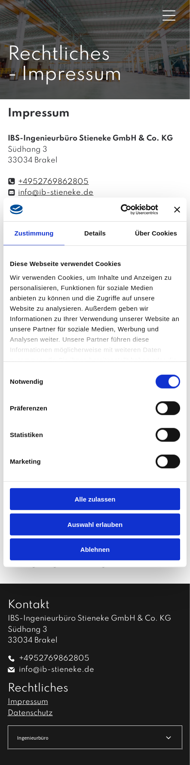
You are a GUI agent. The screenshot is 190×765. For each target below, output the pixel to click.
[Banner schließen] (177, 209)
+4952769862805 (53, 182)
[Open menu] (168, 15)
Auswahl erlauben (95, 524)
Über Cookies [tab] (156, 233)
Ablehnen (95, 549)
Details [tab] (95, 233)
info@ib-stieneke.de (55, 192)
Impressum (28, 702)
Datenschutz (30, 713)
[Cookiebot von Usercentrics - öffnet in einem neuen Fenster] (120, 209)
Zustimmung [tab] (34, 233)
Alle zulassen (94, 499)
